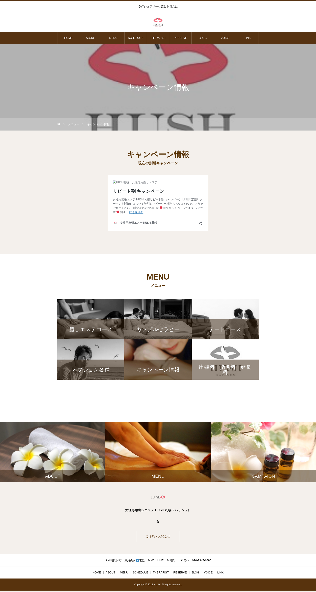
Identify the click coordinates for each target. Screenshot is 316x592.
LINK (247, 37)
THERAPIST (158, 37)
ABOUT (91, 37)
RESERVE (180, 37)
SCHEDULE (135, 37)
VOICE (225, 37)
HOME (68, 37)
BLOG (203, 37)
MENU (113, 37)
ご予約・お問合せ (158, 537)
